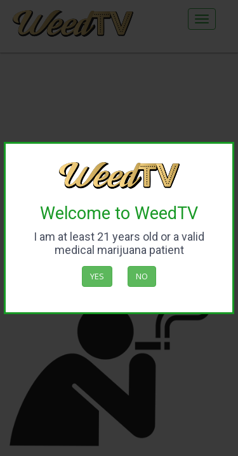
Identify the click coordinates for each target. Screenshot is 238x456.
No (142, 276)
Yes (97, 276)
